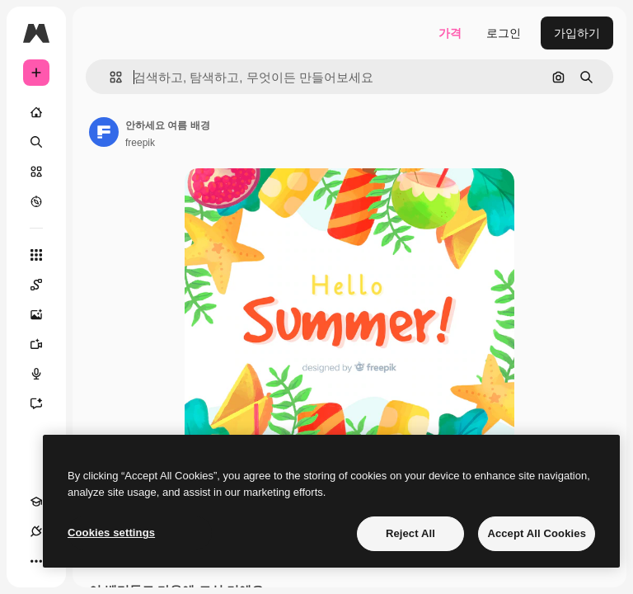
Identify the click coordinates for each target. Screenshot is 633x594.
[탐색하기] (36, 201)
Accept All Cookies (536, 533)
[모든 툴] (36, 255)
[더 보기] (36, 561)
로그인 (503, 33)
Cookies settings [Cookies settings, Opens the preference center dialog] (111, 532)
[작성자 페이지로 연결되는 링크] (104, 132)
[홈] (36, 112)
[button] (109, 77)
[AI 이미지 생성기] (44, 314)
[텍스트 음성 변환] (44, 374)
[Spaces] (44, 284)
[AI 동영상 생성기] (44, 344)
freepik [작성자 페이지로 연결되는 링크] (140, 142)
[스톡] (36, 171)
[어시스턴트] (44, 403)
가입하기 (577, 33)
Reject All (410, 533)
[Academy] (36, 501)
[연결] (36, 531)
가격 (450, 33)
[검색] (36, 142)
